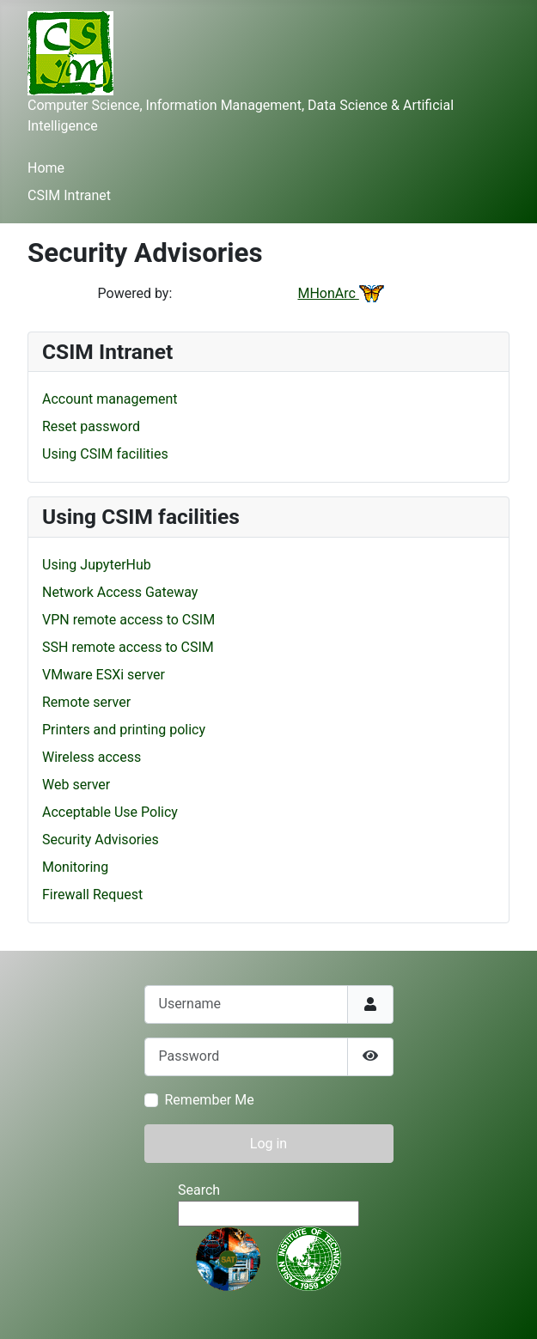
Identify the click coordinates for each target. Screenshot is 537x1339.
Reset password (91, 426)
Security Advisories (100, 839)
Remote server (86, 702)
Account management (110, 399)
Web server (76, 784)
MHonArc (340, 293)
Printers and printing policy (123, 729)
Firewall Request (92, 894)
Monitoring (75, 867)
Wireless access (91, 757)
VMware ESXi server (103, 674)
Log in (268, 1143)
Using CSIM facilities (105, 454)
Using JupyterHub (96, 565)
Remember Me (209, 1100)
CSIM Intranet (69, 195)
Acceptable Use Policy (110, 812)
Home (45, 168)
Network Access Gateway (120, 592)
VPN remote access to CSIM (128, 620)
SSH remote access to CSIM (128, 647)
